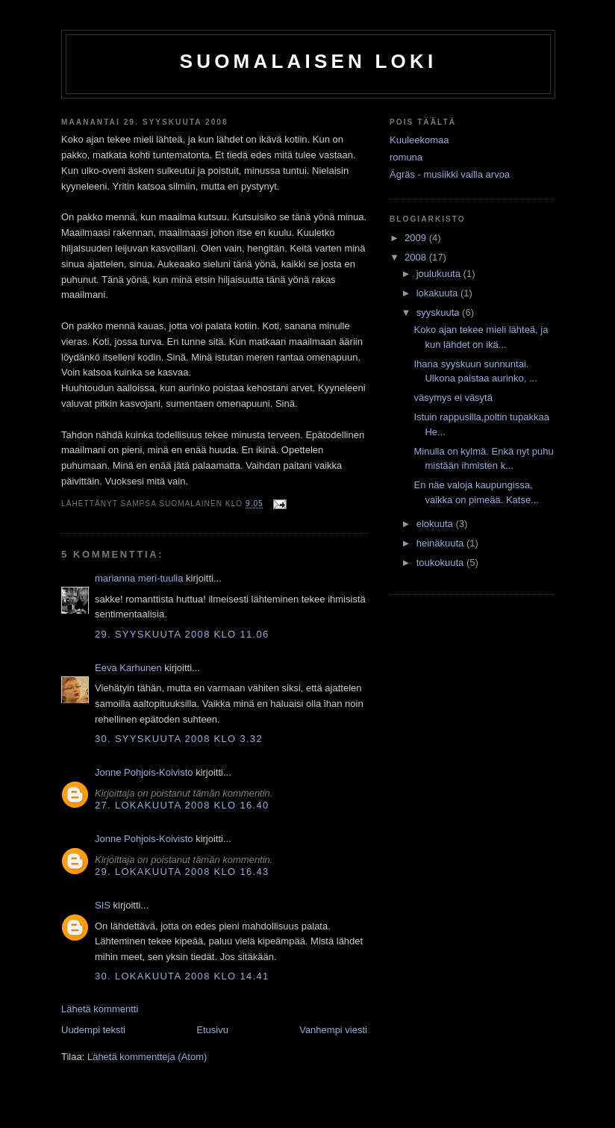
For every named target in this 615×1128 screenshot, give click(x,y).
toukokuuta (441, 562)
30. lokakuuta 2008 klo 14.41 (182, 976)
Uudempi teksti (93, 1029)
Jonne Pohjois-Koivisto (144, 772)
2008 (417, 257)
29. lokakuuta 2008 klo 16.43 (182, 871)
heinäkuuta (441, 543)
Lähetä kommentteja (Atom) (147, 1056)
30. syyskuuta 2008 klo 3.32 (179, 738)
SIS (102, 905)
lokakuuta (438, 293)
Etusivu (212, 1029)
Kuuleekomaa (419, 140)
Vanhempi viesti (333, 1029)
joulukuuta (439, 273)
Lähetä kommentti (99, 1009)
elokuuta (436, 523)
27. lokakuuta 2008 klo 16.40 (182, 805)
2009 (417, 237)
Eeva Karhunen (128, 667)
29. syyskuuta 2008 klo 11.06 (182, 634)
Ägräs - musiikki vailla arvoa (450, 174)
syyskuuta (439, 312)
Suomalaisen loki (308, 61)
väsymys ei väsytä (452, 397)
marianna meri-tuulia (139, 578)
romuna (406, 157)
